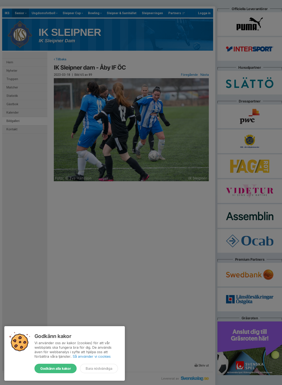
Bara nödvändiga (99, 368)
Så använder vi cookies (92, 356)
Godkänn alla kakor (55, 368)
